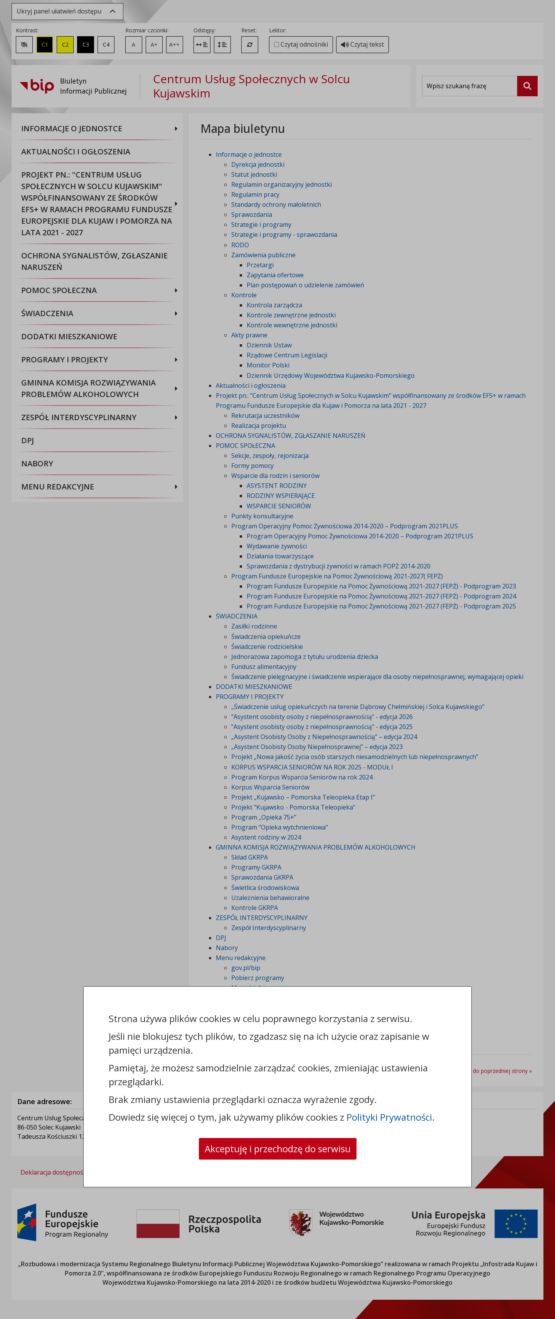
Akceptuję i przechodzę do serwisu (278, 1148)
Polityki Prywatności (389, 1117)
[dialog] (277, 659)
